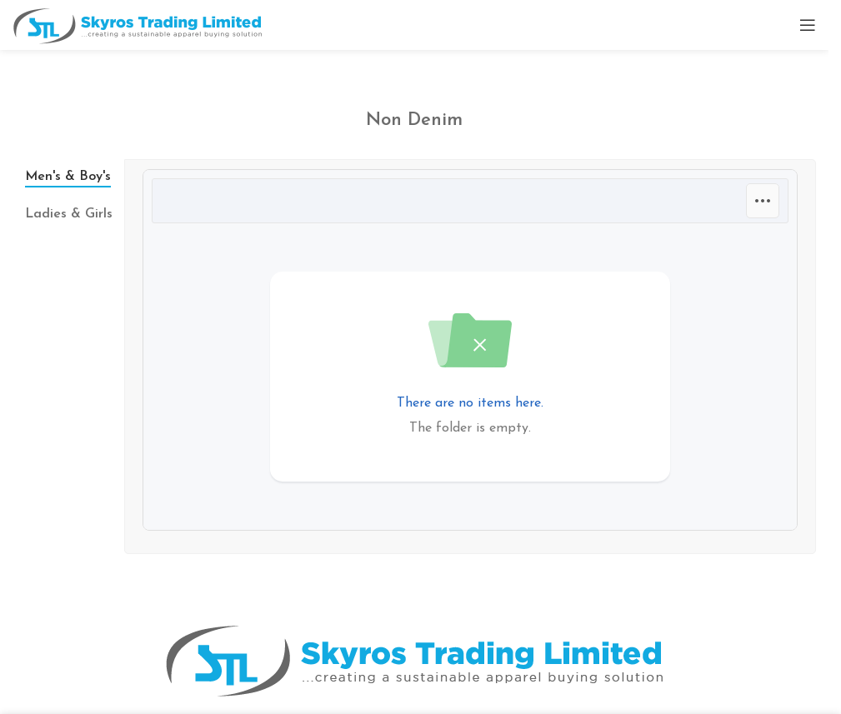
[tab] (69, 176)
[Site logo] (138, 24)
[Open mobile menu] (807, 25)
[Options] (762, 200)
